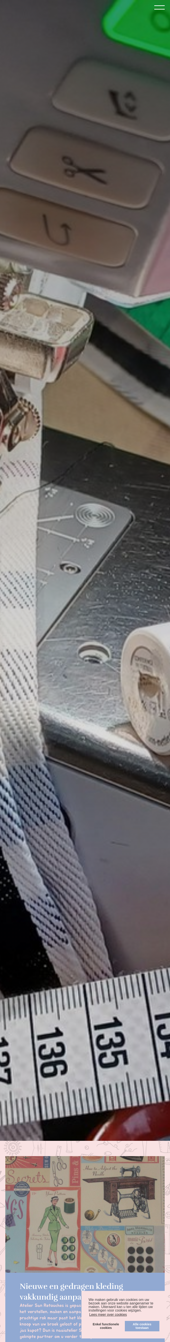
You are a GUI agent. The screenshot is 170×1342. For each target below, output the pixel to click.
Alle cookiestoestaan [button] (142, 1326)
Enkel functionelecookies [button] (106, 1326)
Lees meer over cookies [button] (108, 1314)
